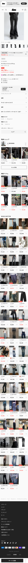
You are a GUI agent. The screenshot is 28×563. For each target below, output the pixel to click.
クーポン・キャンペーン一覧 (6, 93)
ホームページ (3, 498)
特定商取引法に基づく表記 (7, 529)
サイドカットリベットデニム (22, 498)
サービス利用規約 (5, 524)
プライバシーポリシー (6, 521)
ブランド (3, 509)
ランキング (3, 512)
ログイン (10, 79)
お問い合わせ (4, 128)
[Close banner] (1, 1)
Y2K (2, 124)
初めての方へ (4, 519)
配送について (10, 128)
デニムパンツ (9, 119)
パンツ (2, 119)
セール (2, 515)
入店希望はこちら (5, 535)
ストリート (7, 124)
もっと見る (14, 167)
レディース (3, 504)
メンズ (2, 507)
